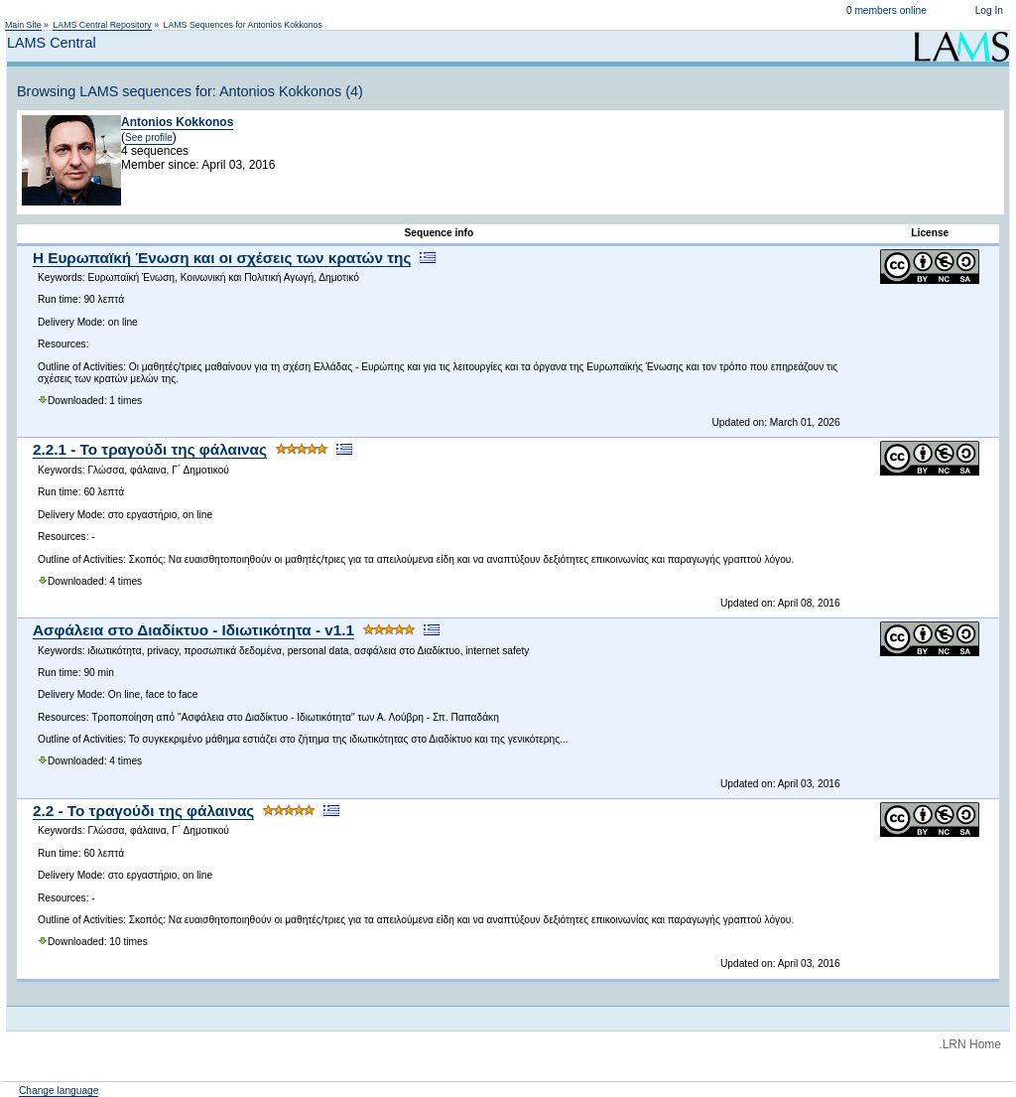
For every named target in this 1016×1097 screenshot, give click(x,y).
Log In (989, 10)
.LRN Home (970, 1044)
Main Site (23, 25)
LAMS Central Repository (102, 25)
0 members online (886, 10)
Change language (58, 1090)
